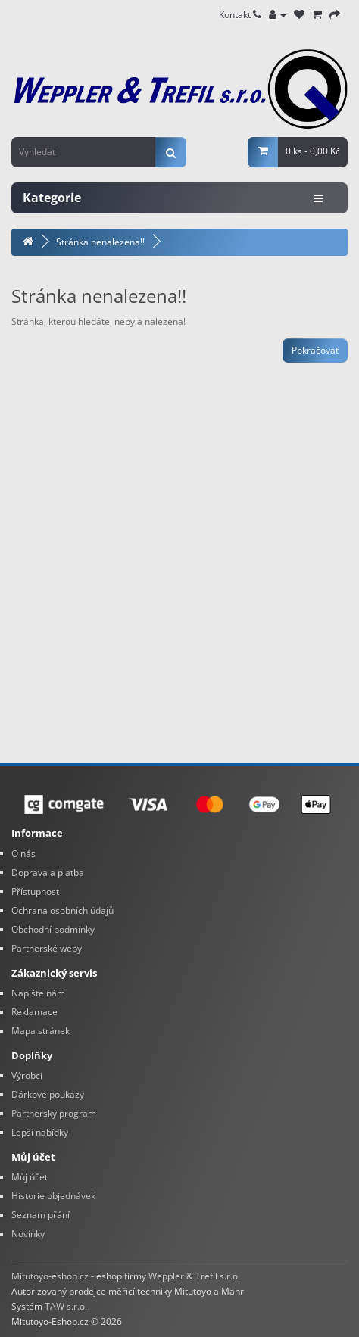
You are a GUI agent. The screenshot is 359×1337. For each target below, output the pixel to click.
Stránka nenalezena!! (100, 241)
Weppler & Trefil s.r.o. (194, 1276)
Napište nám (38, 992)
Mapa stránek (40, 1030)
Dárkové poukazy (47, 1094)
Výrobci (26, 1075)
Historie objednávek (53, 1195)
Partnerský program (53, 1113)
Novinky (28, 1233)
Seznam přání (40, 1214)
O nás (23, 853)
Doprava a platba (47, 872)
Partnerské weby (46, 948)
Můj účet (29, 1176)
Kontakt (240, 14)
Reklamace (34, 1011)
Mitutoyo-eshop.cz (50, 1276)
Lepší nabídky (39, 1132)
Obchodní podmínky (53, 929)
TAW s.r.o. (66, 1306)
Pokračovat (315, 350)
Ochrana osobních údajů (62, 910)
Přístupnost (35, 891)
